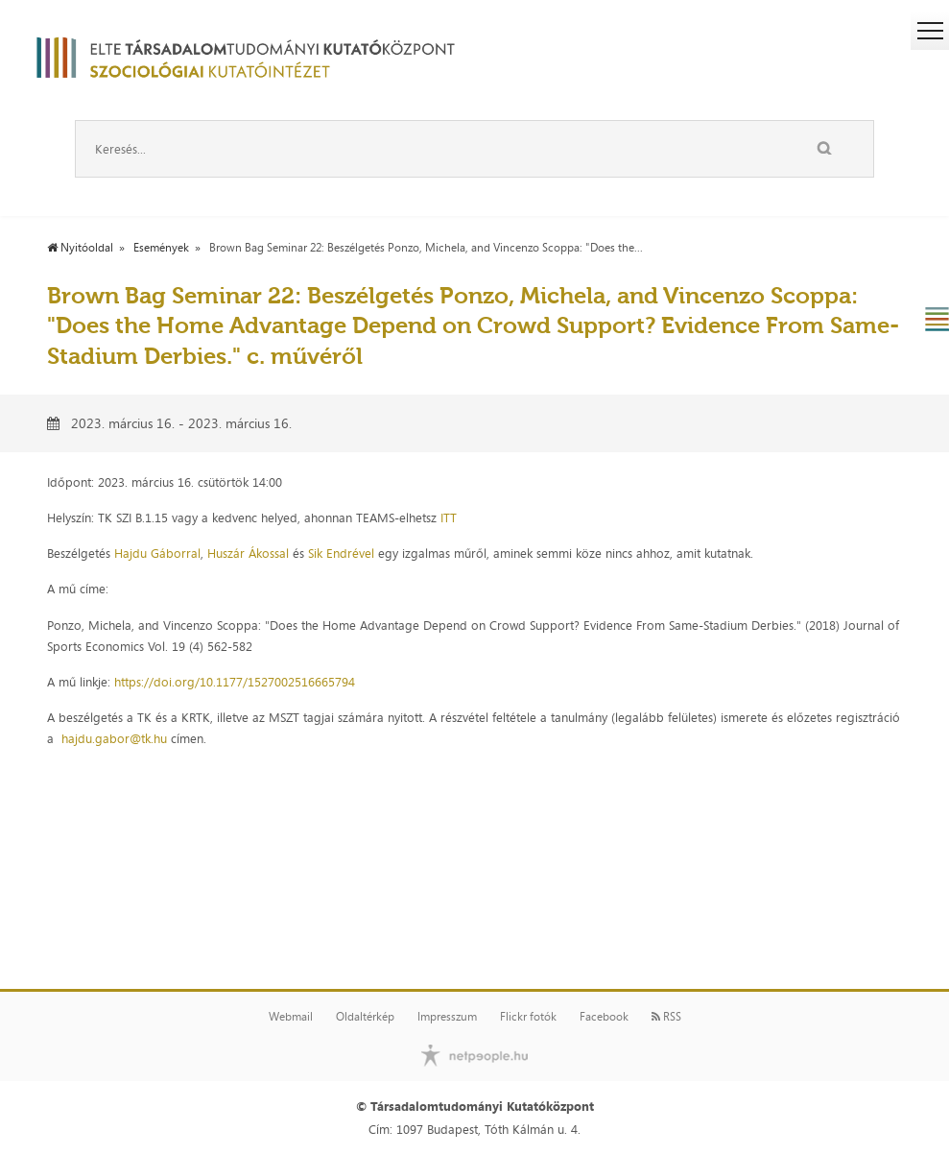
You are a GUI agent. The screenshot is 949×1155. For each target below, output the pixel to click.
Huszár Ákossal (248, 553)
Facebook (604, 1016)
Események (161, 247)
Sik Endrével (341, 553)
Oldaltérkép (365, 1016)
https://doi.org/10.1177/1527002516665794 (234, 681)
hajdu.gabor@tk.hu (114, 738)
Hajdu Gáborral (157, 553)
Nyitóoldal (80, 247)
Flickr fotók (528, 1016)
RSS (666, 1016)
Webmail (291, 1016)
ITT (448, 517)
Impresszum (447, 1016)
